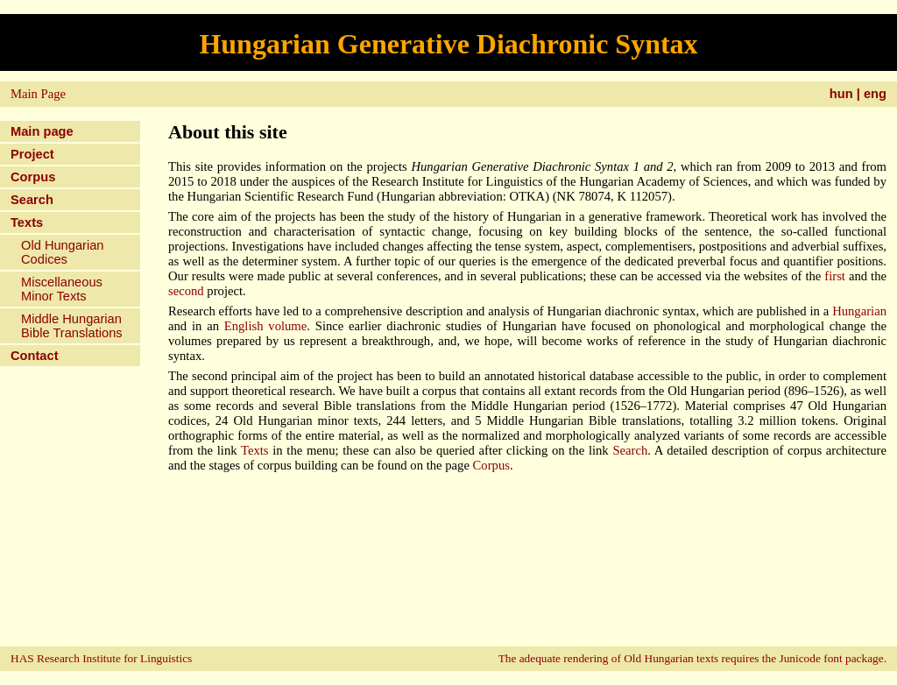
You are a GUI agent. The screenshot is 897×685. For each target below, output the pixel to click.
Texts (27, 222)
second (186, 291)
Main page (42, 131)
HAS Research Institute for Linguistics (101, 658)
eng (875, 94)
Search (32, 200)
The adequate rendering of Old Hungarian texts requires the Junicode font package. (692, 658)
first (834, 276)
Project (32, 154)
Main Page (38, 94)
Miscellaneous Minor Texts (61, 289)
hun (841, 94)
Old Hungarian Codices (62, 252)
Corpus (33, 177)
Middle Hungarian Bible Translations (72, 326)
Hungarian (859, 311)
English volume (265, 326)
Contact (35, 356)
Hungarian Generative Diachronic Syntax (448, 44)
